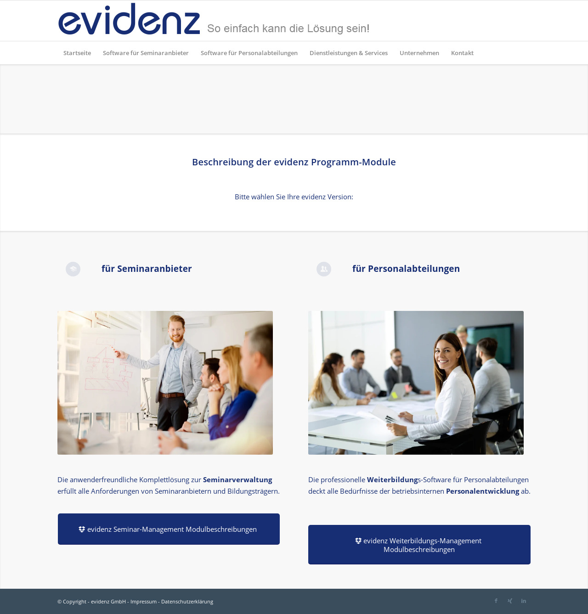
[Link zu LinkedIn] (524, 601)
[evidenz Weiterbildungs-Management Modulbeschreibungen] (419, 544)
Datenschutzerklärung (187, 601)
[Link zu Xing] (510, 601)
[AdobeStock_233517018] (416, 383)
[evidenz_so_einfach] (213, 20)
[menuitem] (77, 52)
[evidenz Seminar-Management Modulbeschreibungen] (169, 529)
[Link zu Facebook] (496, 601)
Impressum (143, 601)
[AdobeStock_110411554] (165, 383)
